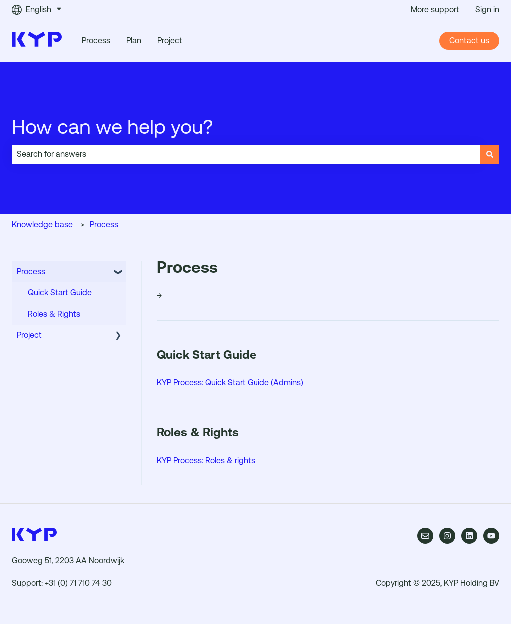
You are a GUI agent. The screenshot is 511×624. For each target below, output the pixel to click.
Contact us (469, 40)
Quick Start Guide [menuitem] (60, 292)
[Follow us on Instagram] (447, 536)
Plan (133, 40)
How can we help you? (112, 126)
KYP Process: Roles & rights (206, 460)
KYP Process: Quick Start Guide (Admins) (230, 382)
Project (169, 40)
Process (96, 40)
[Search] (489, 154)
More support (435, 9)
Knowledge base (42, 224)
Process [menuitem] (31, 271)
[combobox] (246, 154)
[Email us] (425, 536)
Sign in (487, 9)
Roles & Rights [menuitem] (54, 314)
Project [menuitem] (29, 335)
